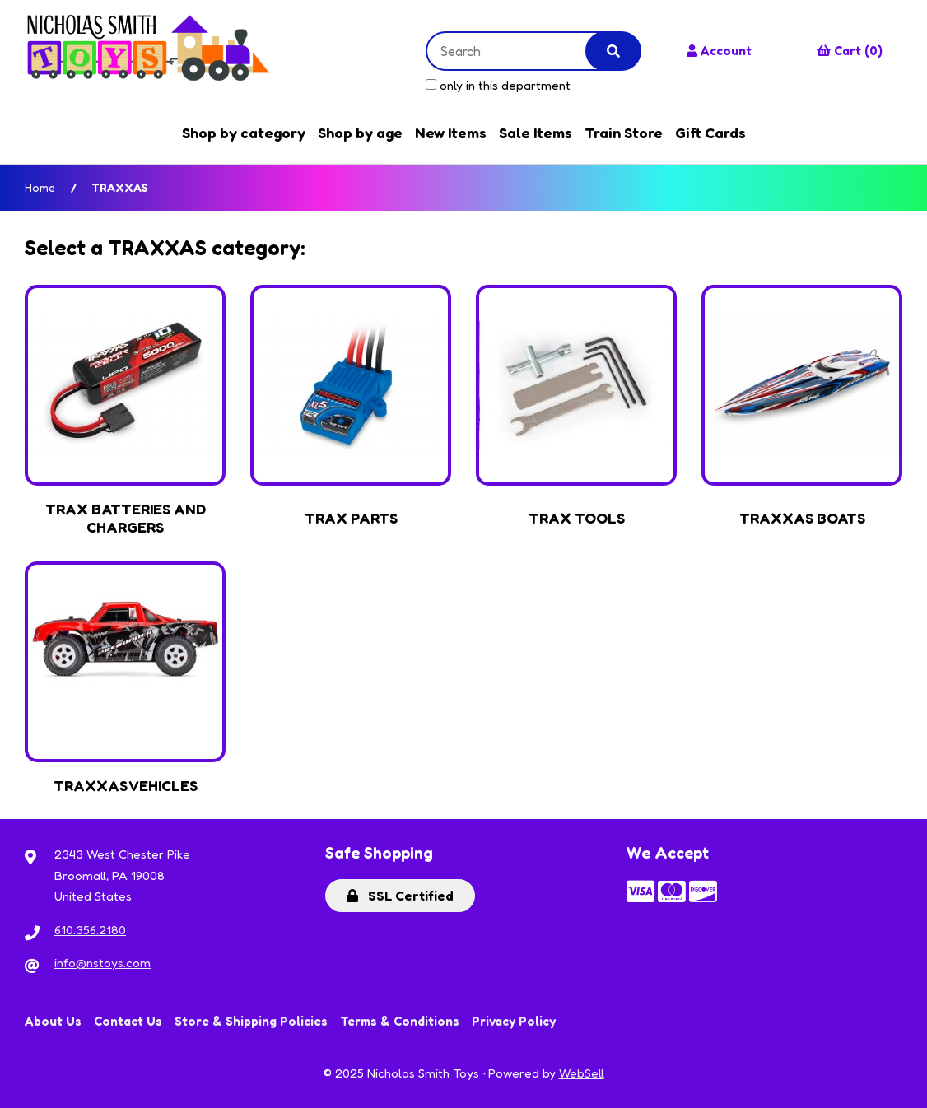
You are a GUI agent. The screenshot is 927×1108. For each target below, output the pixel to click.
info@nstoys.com (102, 963)
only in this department (498, 85)
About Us (53, 1021)
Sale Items (535, 132)
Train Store (624, 132)
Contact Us (128, 1021)
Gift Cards (710, 132)
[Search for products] (519, 51)
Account (719, 50)
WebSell (581, 1073)
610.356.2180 (90, 930)
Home (40, 187)
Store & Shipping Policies (251, 1021)
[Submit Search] (613, 51)
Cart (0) (850, 50)
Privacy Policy (514, 1021)
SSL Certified (400, 895)
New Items (451, 132)
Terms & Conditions (399, 1021)
